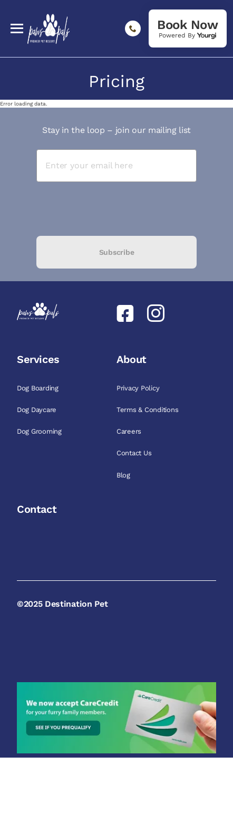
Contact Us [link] (134, 453)
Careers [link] (129, 431)
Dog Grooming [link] (40, 431)
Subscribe (116, 252)
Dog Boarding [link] (39, 388)
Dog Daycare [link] (38, 410)
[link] (188, 28)
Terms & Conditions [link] (148, 410)
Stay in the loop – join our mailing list (116, 130)
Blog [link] (124, 475)
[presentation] (116, 209)
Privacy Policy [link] (138, 388)
